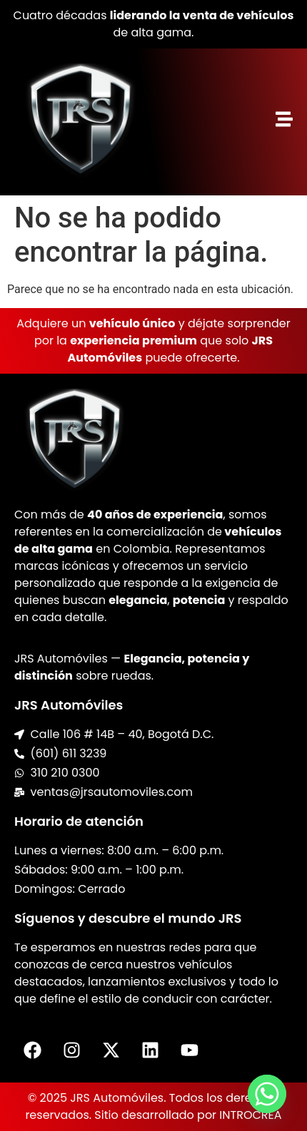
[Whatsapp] (267, 1094)
